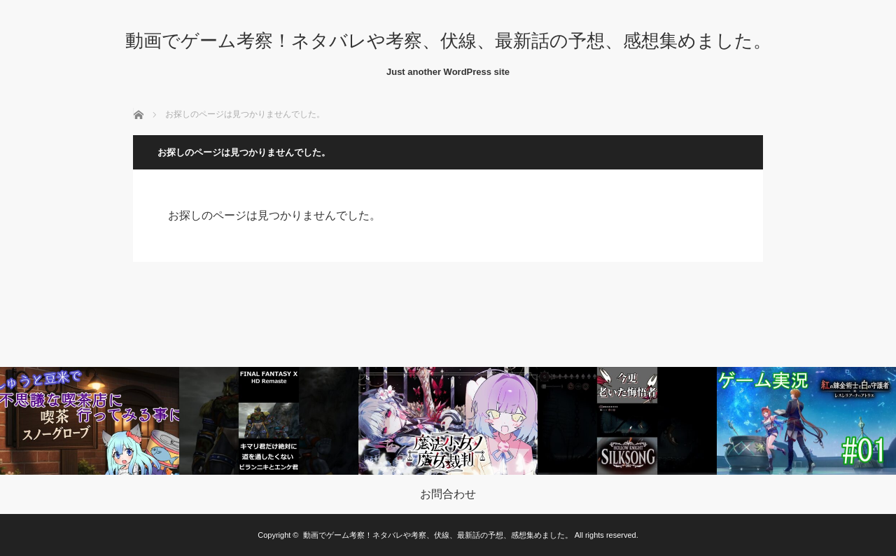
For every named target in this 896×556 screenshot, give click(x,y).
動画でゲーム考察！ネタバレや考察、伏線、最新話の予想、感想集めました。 (448, 41)
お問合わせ (448, 494)
